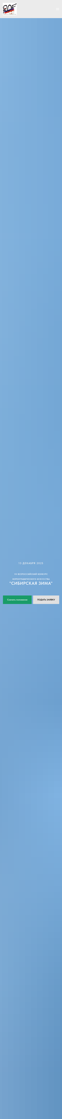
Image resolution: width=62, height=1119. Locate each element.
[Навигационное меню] (57, 9)
